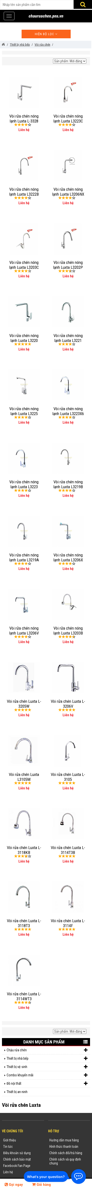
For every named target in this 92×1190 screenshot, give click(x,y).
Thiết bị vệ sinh (47, 1067)
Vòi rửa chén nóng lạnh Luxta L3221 (68, 338)
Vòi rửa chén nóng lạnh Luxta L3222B (24, 192)
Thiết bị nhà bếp (47, 1058)
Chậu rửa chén (47, 1050)
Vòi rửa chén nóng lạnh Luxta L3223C (68, 118)
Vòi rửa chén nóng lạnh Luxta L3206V (24, 631)
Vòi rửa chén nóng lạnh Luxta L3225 (24, 411)
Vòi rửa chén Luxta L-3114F (68, 923)
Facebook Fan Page (16, 1166)
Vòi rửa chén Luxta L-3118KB (24, 850)
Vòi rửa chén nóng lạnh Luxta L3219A (24, 557)
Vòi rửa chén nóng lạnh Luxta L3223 (24, 484)
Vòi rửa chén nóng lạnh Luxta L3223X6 (68, 411)
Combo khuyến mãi (47, 1075)
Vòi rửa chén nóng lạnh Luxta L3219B (68, 484)
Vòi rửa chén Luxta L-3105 (68, 777)
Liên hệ (8, 1172)
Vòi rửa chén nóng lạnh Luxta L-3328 (24, 118)
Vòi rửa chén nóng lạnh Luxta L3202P (68, 265)
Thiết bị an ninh (17, 1092)
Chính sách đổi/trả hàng (65, 1153)
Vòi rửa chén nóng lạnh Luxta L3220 (24, 338)
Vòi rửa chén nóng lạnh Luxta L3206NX (68, 192)
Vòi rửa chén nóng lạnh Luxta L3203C (24, 265)
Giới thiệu (9, 1140)
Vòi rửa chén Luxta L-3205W (24, 704)
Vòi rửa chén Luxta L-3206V (68, 704)
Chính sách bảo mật (17, 1159)
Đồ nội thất (47, 1084)
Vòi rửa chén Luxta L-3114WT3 (24, 996)
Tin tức (8, 1147)
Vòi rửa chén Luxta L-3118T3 (24, 923)
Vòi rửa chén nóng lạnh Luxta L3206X (68, 557)
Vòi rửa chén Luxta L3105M (24, 777)
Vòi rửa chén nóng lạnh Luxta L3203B (68, 631)
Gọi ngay (14, 1184)
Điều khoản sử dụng (17, 1153)
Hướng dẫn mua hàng (64, 1140)
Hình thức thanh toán (63, 1147)
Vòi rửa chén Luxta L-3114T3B (68, 850)
